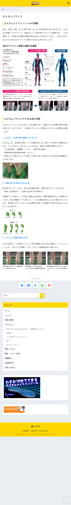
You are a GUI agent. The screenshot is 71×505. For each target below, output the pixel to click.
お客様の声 (9, 363)
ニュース (8, 316)
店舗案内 (8, 359)
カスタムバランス (13, 345)
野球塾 (9, 333)
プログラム (9, 325)
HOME (35, 427)
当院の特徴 (9, 320)
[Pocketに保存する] (50, 285)
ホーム (7, 311)
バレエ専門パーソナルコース (17, 337)
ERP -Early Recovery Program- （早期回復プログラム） (26, 329)
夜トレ (9, 341)
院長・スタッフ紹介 (12, 354)
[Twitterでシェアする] (21, 285)
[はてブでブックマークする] (35, 285)
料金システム (10, 349)
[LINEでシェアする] (43, 285)
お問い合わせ (10, 368)
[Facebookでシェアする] (28, 285)
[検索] (42, 296)
